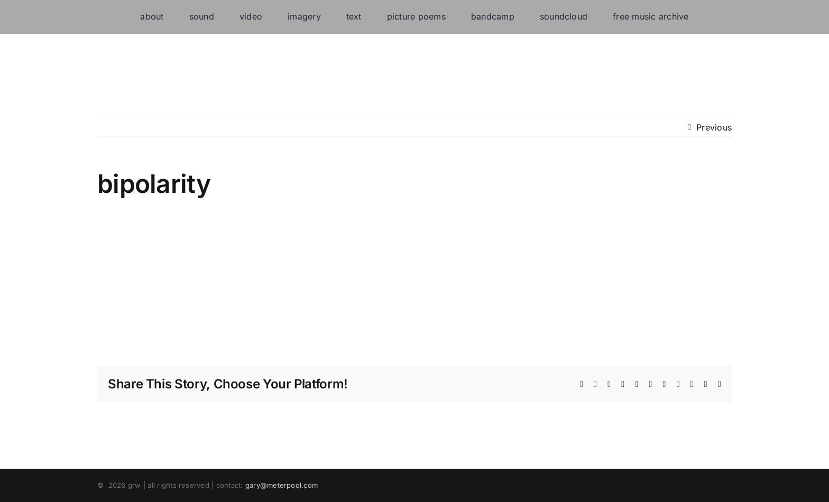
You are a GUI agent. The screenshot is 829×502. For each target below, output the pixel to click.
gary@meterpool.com (281, 485)
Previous (714, 127)
